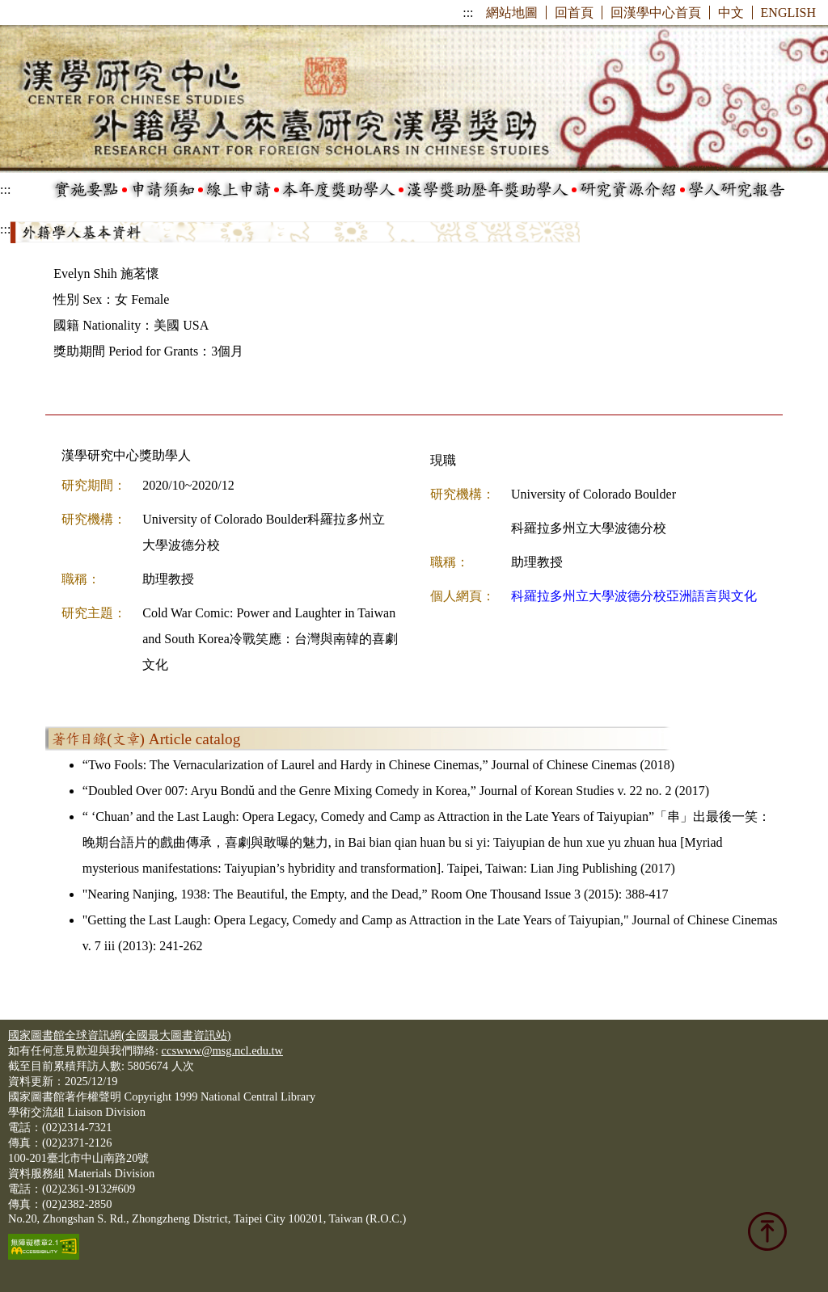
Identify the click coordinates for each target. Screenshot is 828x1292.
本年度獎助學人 (338, 190)
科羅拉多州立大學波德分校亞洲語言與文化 (634, 596)
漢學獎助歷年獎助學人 (487, 190)
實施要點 (86, 190)
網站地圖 (512, 12)
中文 (731, 12)
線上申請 (238, 190)
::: (468, 12)
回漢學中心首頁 (655, 12)
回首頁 (574, 12)
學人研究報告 (736, 190)
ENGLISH (788, 12)
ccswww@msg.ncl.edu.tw (222, 1050)
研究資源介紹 (628, 190)
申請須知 (162, 190)
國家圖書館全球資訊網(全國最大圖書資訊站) (119, 1035)
